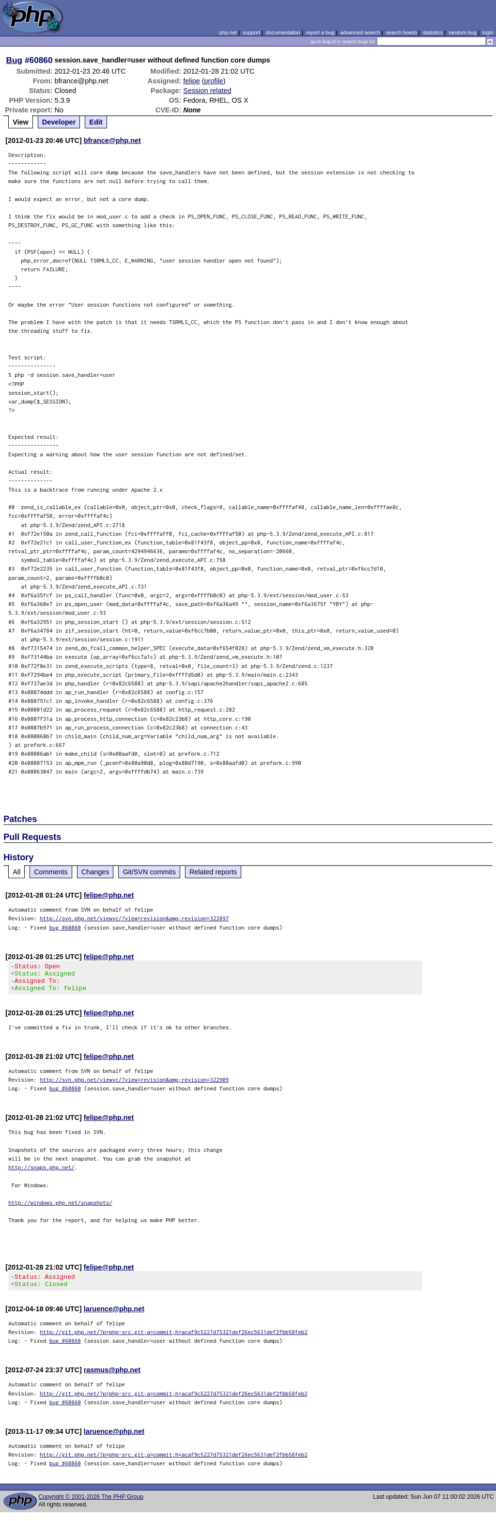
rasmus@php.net (112, 1378)
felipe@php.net (109, 895)
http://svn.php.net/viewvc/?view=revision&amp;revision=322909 (134, 1085)
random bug (463, 32)
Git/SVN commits (149, 872)
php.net (228, 32)
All (16, 872)
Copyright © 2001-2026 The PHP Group (90, 1505)
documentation (283, 32)
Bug (14, 60)
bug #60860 (65, 927)
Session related (207, 90)
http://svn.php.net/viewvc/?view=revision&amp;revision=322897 (134, 918)
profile (213, 81)
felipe (191, 81)
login (488, 32)
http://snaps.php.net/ (41, 1173)
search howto (401, 32)
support (251, 32)
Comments (51, 872)
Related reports (213, 872)
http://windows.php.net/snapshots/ (60, 1208)
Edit (95, 122)
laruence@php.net (114, 1317)
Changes (95, 872)
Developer (59, 122)
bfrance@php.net (112, 140)
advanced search (360, 32)
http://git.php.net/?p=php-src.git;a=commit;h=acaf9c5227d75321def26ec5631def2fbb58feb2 (174, 1340)
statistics (433, 32)
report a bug (320, 32)
